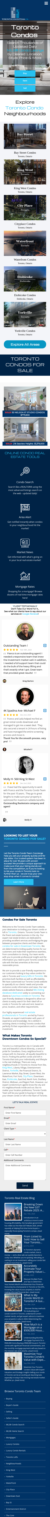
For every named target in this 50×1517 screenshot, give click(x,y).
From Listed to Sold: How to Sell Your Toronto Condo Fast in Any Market (34, 1234)
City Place (16, 1068)
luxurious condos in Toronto (24, 992)
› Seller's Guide (12, 1413)
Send (25, 1177)
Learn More (18, 880)
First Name (9, 1099)
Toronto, (12, 930)
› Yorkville (10, 1480)
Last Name (9, 1131)
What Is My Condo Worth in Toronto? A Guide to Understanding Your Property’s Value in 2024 (34, 1294)
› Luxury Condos (13, 1443)
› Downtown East (13, 1502)
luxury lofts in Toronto (31, 973)
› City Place (10, 1495)
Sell (25, 88)
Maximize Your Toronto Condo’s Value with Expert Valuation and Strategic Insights (34, 1351)
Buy (25, 73)
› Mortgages (11, 1435)
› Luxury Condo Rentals (16, 1450)
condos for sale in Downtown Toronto (19, 943)
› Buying (9, 1391)
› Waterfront (11, 1487)
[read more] (27, 1255)
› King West (10, 1472)
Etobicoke (41, 1068)
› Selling (9, 1406)
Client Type (10, 1120)
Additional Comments (14, 1152)
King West (6, 1060)
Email (7, 1110)
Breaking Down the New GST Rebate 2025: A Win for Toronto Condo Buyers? (33, 1202)
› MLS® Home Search (15, 1428)
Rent (25, 81)
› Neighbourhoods (14, 1465)
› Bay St (8, 1510)
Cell (6, 1141)
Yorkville (6, 1063)
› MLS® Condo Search (16, 1420)
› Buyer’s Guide (12, 1398)
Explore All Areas (25, 343)
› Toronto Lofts (12, 1458)
